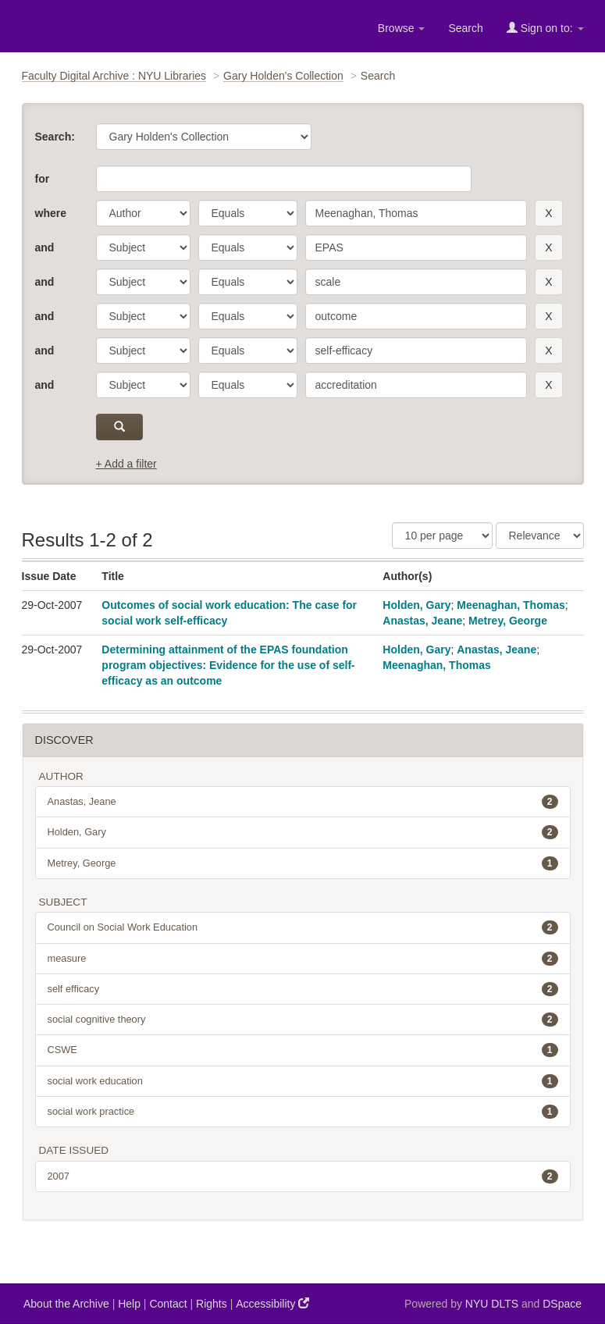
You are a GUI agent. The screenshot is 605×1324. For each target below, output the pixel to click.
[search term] (416, 213)
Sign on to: (545, 27)
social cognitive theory (303, 1020)
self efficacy (303, 989)
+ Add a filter (126, 463)
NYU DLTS (491, 1303)
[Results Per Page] (442, 535)
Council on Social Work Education (303, 927)
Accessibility (272, 1303)
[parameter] (143, 213)
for (42, 179)
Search (465, 28)
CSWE (303, 1050)
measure (303, 959)
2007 (303, 1176)
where (50, 213)
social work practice (303, 1112)
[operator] (247, 213)
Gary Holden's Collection (283, 75)
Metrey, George (507, 620)
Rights (211, 1303)
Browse (401, 28)
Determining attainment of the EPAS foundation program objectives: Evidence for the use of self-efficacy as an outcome (227, 665)
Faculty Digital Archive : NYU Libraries (114, 75)
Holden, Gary (416, 605)
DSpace (562, 1303)
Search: (55, 136)
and (45, 247)
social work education (303, 1081)
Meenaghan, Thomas (510, 605)
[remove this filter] (548, 213)
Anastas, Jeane (422, 620)
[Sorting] (540, 535)
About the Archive (66, 1303)
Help (129, 1303)
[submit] (120, 427)
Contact (168, 1303)
